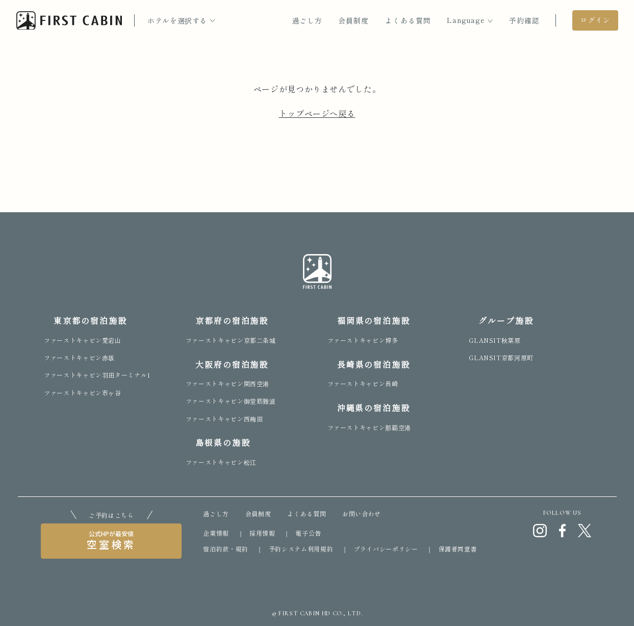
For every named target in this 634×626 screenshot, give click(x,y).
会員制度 (353, 20)
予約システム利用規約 (301, 548)
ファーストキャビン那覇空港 (369, 427)
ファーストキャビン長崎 (362, 383)
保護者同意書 (458, 548)
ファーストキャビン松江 (221, 462)
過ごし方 (307, 20)
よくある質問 (408, 20)
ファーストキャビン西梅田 (224, 418)
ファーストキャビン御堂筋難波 (231, 400)
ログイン (595, 20)
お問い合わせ (361, 513)
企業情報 (216, 533)
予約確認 (524, 20)
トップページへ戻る (317, 113)
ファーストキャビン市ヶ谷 (82, 392)
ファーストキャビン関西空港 (227, 383)
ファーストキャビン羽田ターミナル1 (97, 374)
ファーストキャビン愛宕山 (82, 340)
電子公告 (308, 533)
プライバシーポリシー (385, 548)
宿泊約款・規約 (225, 548)
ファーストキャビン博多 (362, 340)
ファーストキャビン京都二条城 (231, 340)
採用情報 (262, 533)
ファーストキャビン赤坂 (79, 357)
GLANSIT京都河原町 (501, 357)
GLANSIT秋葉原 (494, 340)
